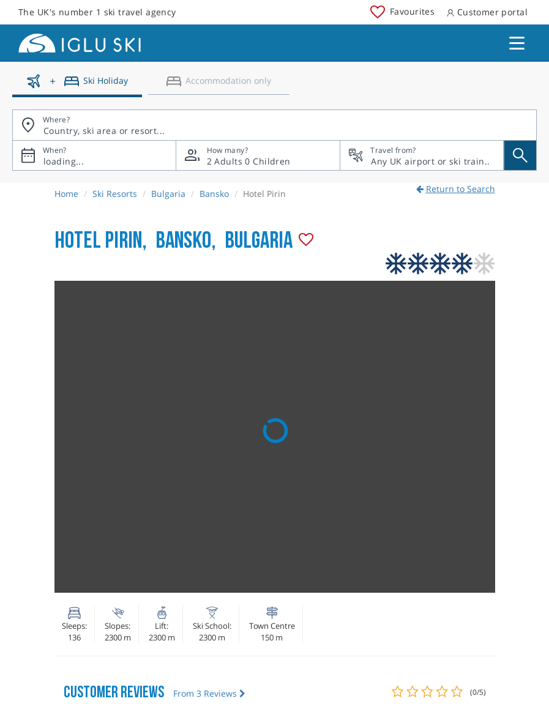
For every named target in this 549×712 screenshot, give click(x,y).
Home (66, 193)
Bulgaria (168, 193)
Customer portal (487, 12)
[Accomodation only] (218, 85)
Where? (56, 119)
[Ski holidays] (77, 85)
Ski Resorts (114, 193)
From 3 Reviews (209, 693)
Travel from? (393, 150)
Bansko (214, 193)
